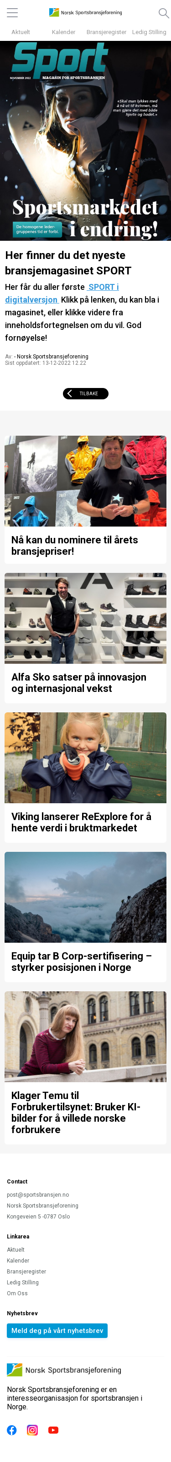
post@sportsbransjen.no (38, 1195)
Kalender (63, 32)
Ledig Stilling (149, 32)
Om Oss (17, 1293)
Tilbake (89, 393)
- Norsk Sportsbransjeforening (51, 356)
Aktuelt (20, 32)
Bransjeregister (106, 32)
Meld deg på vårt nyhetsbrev (57, 1331)
